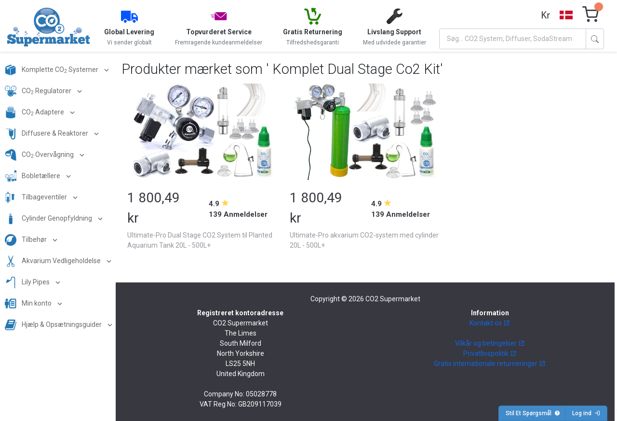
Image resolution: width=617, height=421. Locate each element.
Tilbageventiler (36, 197)
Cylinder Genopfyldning (49, 219)
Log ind (586, 413)
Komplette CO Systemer (52, 70)
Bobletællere (33, 176)
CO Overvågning (40, 155)
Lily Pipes (28, 282)
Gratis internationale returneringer (490, 363)
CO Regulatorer (39, 91)
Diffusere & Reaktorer (47, 134)
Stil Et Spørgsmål (533, 413)
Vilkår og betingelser (490, 343)
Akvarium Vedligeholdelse (53, 261)
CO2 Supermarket (392, 299)
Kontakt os (489, 323)
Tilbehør (26, 240)
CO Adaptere (35, 112)
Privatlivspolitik (490, 353)
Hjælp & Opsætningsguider (54, 325)
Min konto (29, 303)
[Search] (512, 38)
